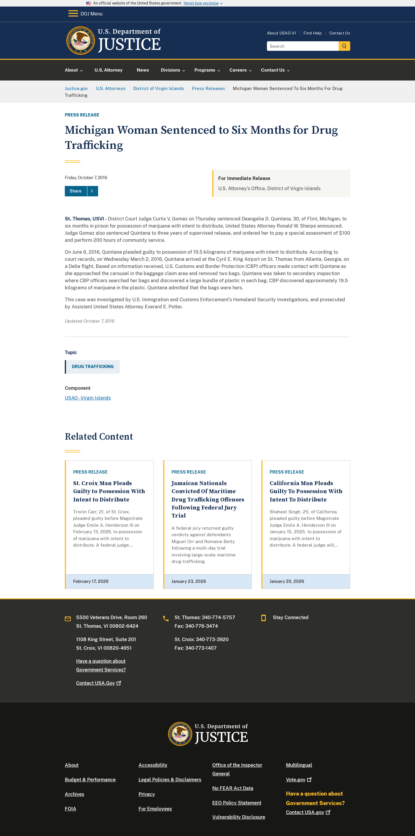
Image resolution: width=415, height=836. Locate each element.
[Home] (113, 51)
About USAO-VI (281, 33)
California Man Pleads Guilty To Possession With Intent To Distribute (306, 492)
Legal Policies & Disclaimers (170, 780)
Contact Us (339, 33)
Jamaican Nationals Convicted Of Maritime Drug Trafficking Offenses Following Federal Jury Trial (208, 500)
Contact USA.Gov (99, 683)
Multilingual (299, 765)
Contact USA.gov (309, 812)
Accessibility (153, 765)
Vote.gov (299, 780)
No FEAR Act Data (232, 788)
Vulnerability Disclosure (238, 817)
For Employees (155, 809)
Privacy (147, 794)
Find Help (313, 33)
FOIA (70, 809)
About (71, 765)
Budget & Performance (90, 780)
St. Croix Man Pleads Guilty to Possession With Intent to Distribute (109, 492)
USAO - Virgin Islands (88, 398)
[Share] (81, 191)
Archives (74, 794)
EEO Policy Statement (236, 803)
